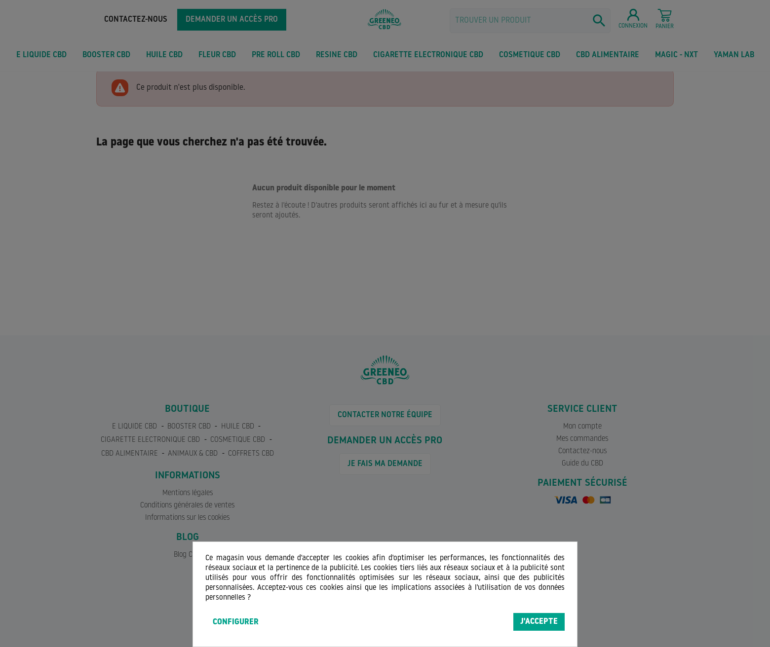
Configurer (236, 622)
